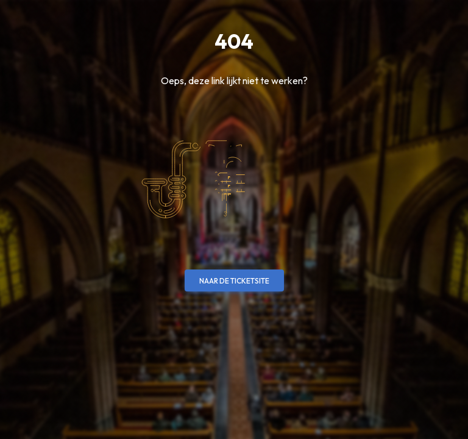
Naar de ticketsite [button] (234, 280)
